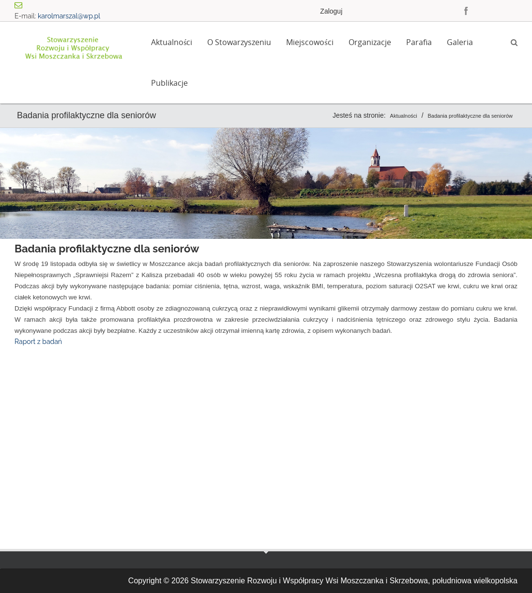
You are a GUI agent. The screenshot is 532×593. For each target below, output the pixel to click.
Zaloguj (331, 11)
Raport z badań (38, 341)
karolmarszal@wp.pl (69, 16)
